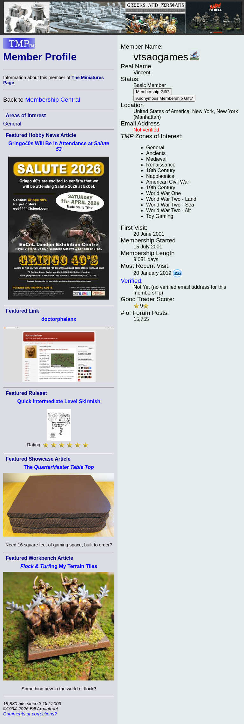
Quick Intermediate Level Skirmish (58, 401)
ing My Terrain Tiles (58, 566)
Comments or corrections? (30, 713)
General (12, 123)
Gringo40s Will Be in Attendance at (58, 146)
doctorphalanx (58, 319)
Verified (131, 280)
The (59, 467)
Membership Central (52, 99)
